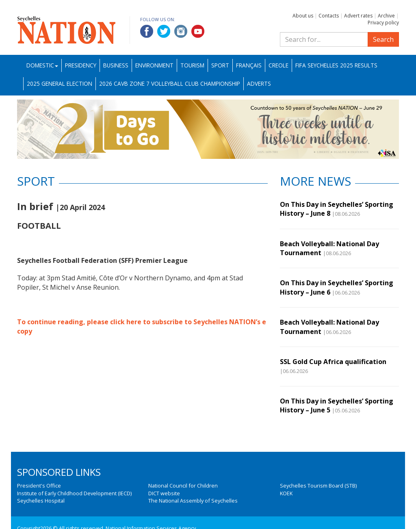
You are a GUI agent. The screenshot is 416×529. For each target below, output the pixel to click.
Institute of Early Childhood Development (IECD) (74, 493)
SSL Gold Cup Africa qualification (333, 361)
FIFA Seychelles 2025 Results (336, 65)
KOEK (286, 493)
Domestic (42, 65)
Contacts (328, 15)
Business (115, 65)
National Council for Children (183, 485)
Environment (154, 65)
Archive (386, 15)
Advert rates (358, 15)
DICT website (164, 493)
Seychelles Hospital (41, 500)
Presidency (80, 65)
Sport (220, 65)
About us (302, 15)
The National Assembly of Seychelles (193, 500)
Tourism (192, 65)
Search (383, 39)
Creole (278, 65)
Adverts (259, 83)
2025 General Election (59, 83)
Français (249, 65)
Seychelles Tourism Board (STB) (318, 485)
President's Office (39, 485)
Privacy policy (383, 22)
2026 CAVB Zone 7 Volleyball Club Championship (169, 83)
